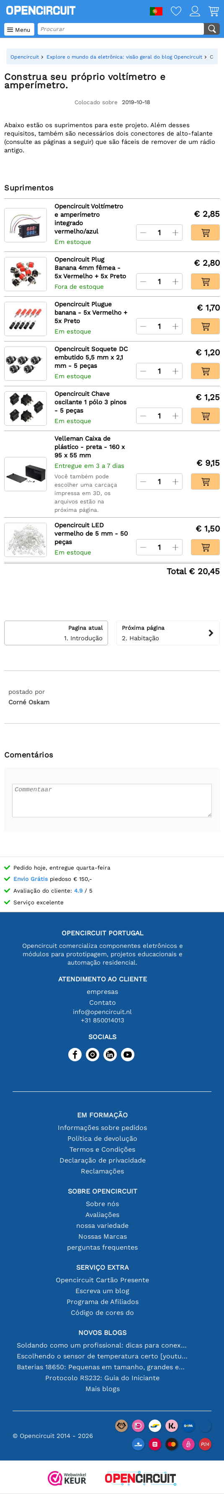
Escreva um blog (102, 1291)
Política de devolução (102, 1138)
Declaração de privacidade (102, 1160)
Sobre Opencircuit (102, 1191)
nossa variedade (102, 1226)
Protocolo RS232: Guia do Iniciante (102, 1378)
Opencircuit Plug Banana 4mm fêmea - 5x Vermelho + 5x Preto (90, 268)
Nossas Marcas (102, 1236)
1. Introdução (56, 633)
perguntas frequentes (102, 1247)
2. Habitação (168, 633)
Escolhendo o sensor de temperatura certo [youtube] (102, 1356)
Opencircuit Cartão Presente (102, 1280)
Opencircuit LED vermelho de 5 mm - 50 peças (91, 533)
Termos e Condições (102, 1149)
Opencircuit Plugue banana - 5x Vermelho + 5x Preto (90, 312)
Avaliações (102, 1215)
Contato (102, 1002)
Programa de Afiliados (103, 1302)
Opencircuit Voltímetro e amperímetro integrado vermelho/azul (88, 219)
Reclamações (102, 1171)
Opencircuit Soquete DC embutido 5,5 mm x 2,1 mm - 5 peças (91, 357)
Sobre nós (102, 1204)
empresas (102, 992)
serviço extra (102, 1267)
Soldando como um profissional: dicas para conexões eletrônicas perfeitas (102, 1345)
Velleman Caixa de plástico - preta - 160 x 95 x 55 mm (89, 447)
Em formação (102, 1115)
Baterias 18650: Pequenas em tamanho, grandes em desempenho (102, 1367)
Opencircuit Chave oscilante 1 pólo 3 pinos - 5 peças (90, 402)
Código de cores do (102, 1313)
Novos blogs (102, 1333)
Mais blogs (102, 1389)
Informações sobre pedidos (102, 1128)
